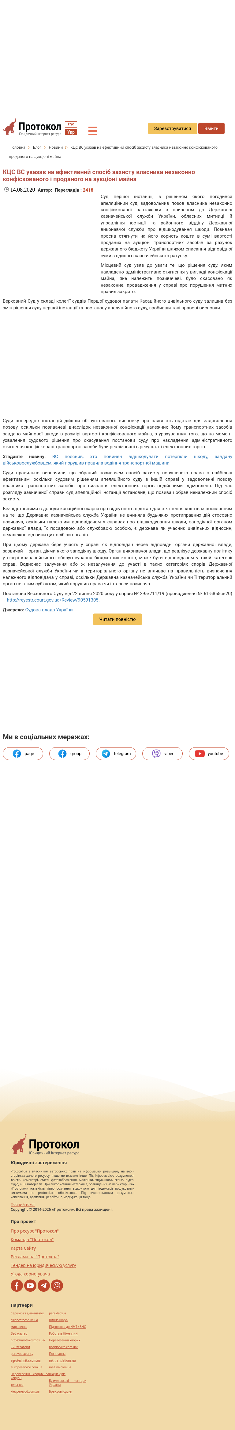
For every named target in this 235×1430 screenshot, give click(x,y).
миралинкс (19, 1327)
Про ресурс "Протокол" (35, 1231)
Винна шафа (58, 1320)
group (69, 754)
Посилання (57, 1354)
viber (162, 754)
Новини (56, 147)
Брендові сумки (60, 1392)
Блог (37, 147)
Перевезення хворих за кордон (30, 1376)
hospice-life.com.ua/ (63, 1347)
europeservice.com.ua (26, 1367)
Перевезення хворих (64, 1340)
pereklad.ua (57, 1313)
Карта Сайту (23, 1248)
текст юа (17, 1385)
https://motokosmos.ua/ (28, 1340)
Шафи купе (57, 1374)
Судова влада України (49, 610)
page (23, 754)
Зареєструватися (172, 128)
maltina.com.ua (60, 1367)
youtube (209, 754)
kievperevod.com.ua (25, 1392)
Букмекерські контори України (67, 1383)
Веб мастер (19, 1334)
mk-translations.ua (62, 1361)
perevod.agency (22, 1354)
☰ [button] (92, 131)
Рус (71, 124)
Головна (18, 147)
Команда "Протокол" (32, 1239)
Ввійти (211, 128)
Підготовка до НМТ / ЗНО (67, 1327)
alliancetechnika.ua (24, 1320)
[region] (117, 55)
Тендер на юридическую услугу (43, 1265)
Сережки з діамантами (27, 1313)
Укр (71, 132)
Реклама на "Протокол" (35, 1257)
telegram (116, 754)
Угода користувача (30, 1274)
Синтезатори (20, 1347)
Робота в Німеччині (63, 1334)
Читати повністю (117, 619)
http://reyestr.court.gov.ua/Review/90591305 (53, 600)
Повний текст (23, 1204)
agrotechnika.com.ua (26, 1361)
